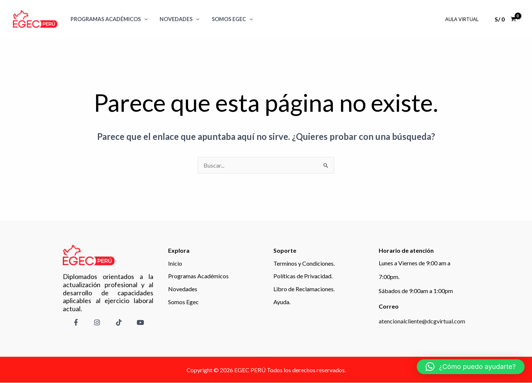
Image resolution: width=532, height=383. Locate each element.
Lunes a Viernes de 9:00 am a (414, 262)
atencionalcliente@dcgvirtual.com (422, 321)
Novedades (178, 19)
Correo (389, 306)
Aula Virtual (462, 19)
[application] (143, 19)
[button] (471, 366)
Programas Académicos (108, 19)
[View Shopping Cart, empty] (505, 19)
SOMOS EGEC (228, 19)
